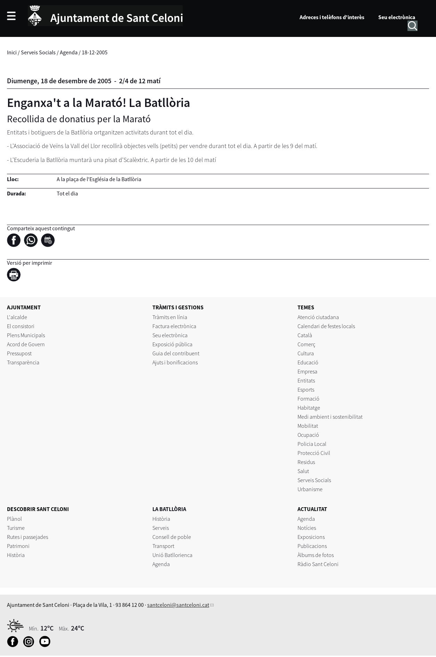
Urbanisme (310, 489)
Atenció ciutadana (318, 317)
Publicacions (312, 545)
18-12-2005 (95, 52)
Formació (308, 398)
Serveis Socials (38, 52)
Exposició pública (172, 344)
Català (305, 335)
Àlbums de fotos (316, 554)
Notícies (307, 527)
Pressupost (19, 353)
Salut (303, 470)
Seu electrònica (396, 17)
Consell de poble (171, 536)
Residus (306, 461)
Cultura (306, 353)
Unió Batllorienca (172, 554)
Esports (306, 389)
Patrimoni (18, 545)
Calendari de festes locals (326, 326)
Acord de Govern (26, 344)
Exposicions (311, 536)
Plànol (14, 518)
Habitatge (309, 407)
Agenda (69, 52)
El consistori (20, 326)
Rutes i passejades (27, 536)
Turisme (16, 527)
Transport (163, 545)
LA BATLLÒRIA (169, 508)
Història (16, 554)
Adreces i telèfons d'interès (332, 17)
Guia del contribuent (175, 353)
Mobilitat (308, 425)
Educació (308, 362)
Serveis (160, 527)
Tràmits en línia (169, 317)
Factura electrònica (174, 326)
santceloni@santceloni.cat (178, 604)
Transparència (23, 362)
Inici (12, 52)
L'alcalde (17, 317)
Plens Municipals (26, 335)
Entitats (306, 380)
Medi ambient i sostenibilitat (330, 416)
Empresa (307, 371)
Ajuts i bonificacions (175, 362)
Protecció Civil (314, 452)
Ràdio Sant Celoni (318, 564)
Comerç (306, 344)
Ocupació (308, 434)
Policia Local (312, 443)
